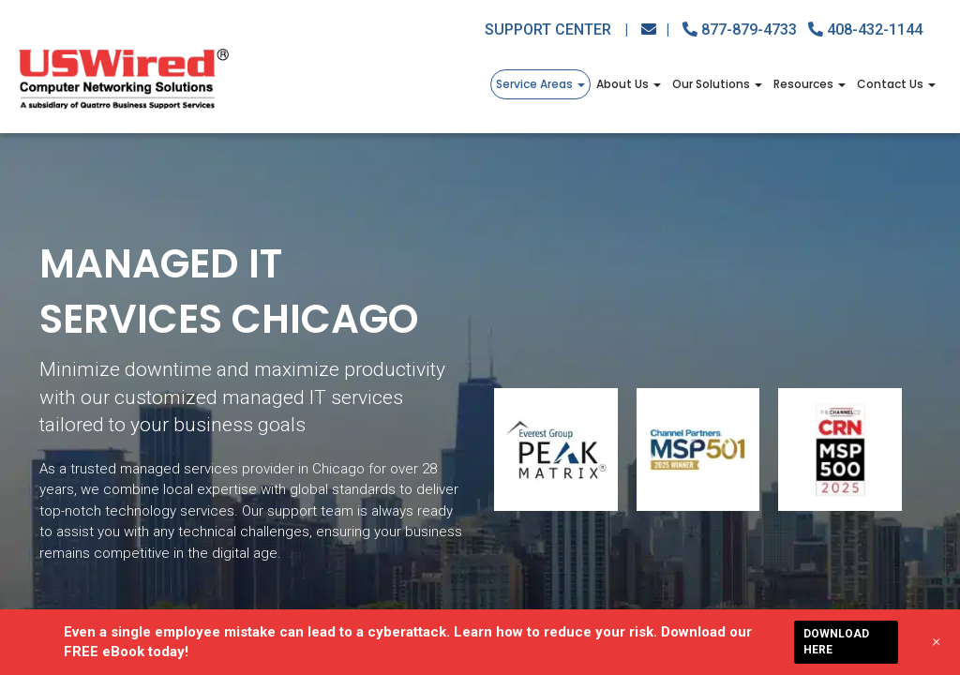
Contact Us (896, 84)
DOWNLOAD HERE (836, 641)
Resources (809, 84)
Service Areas (540, 84)
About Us (628, 84)
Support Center (556, 29)
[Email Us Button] (655, 29)
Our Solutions (717, 84)
